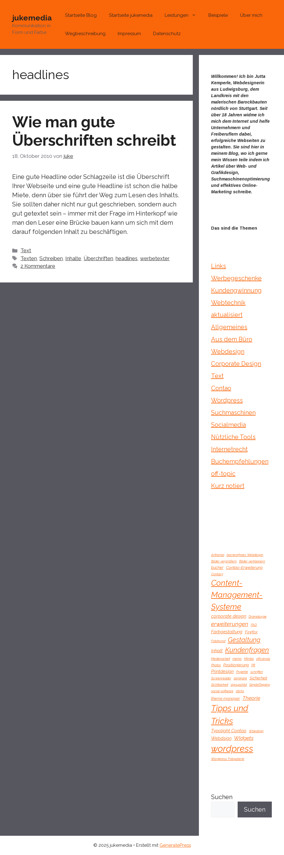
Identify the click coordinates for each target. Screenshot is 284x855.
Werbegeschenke (236, 278)
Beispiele (218, 15)
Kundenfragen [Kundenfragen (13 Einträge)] (247, 650)
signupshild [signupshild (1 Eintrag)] (239, 684)
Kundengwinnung (236, 290)
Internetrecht (229, 449)
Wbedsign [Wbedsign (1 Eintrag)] (256, 731)
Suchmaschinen (233, 412)
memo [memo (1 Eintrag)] (237, 658)
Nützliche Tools (233, 437)
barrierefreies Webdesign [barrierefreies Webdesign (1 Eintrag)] (245, 555)
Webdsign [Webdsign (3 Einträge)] (221, 738)
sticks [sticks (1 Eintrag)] (240, 691)
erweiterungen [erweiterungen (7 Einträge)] (229, 623)
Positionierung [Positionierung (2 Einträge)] (236, 665)
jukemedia (32, 17)
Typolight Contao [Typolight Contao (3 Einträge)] (228, 730)
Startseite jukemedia (131, 15)
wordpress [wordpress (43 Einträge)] (232, 748)
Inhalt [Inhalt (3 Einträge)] (217, 650)
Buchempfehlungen (239, 461)
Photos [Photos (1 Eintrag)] (216, 665)
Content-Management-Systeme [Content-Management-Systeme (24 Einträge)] (237, 594)
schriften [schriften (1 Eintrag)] (256, 672)
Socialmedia (228, 424)
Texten (28, 258)
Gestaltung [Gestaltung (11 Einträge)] (244, 640)
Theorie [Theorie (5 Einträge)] (251, 698)
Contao (221, 388)
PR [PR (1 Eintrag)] (253, 665)
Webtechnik (228, 302)
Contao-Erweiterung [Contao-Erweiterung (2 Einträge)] (244, 567)
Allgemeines (229, 327)
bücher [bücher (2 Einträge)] (217, 567)
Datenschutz (167, 33)
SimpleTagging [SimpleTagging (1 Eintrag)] (259, 684)
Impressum (129, 33)
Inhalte (73, 258)
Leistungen (183, 15)
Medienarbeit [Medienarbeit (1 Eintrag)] (220, 658)
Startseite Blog (81, 15)
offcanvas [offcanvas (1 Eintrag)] (263, 658)
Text (25, 250)
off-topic (223, 473)
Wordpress (227, 400)
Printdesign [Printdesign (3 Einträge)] (222, 671)
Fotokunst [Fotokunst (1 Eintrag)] (218, 641)
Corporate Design (236, 363)
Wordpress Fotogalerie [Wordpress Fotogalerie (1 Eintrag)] (227, 759)
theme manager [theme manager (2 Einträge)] (225, 698)
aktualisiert (227, 314)
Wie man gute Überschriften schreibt (94, 131)
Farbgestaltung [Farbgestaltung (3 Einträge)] (227, 631)
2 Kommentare (37, 266)
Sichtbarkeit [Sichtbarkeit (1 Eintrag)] (219, 684)
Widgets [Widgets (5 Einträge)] (243, 738)
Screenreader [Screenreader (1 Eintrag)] (221, 678)
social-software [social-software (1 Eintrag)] (222, 691)
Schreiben (51, 258)
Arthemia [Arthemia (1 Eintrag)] (217, 555)
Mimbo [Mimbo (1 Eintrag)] (249, 658)
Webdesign (227, 351)
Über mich (251, 15)
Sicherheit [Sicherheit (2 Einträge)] (258, 678)
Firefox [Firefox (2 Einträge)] (251, 632)
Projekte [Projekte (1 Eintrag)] (242, 672)
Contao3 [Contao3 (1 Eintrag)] (217, 574)
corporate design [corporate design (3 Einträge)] (228, 616)
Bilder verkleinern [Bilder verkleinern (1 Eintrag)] (252, 561)
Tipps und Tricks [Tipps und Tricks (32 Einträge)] (229, 714)
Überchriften (98, 258)
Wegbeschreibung (85, 33)
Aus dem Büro (231, 339)
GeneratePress (175, 845)
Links (218, 266)
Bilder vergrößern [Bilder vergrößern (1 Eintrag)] (224, 561)
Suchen (221, 797)
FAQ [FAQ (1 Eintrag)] (254, 625)
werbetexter (155, 258)
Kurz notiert (227, 485)
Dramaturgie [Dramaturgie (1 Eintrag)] (258, 616)
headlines (127, 258)
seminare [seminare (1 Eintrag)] (240, 678)
